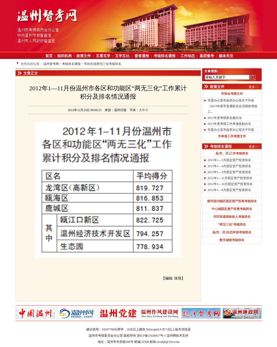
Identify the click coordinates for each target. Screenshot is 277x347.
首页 (49, 56)
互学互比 (122, 56)
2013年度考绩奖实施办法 (225, 118)
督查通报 (141, 56)
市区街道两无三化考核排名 (102, 64)
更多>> (254, 87)
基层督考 (207, 56)
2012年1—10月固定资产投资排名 (230, 184)
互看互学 (103, 56)
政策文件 (83, 56)
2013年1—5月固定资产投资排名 (229, 160)
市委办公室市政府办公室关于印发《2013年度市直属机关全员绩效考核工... (232, 106)
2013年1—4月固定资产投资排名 (229, 166)
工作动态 (187, 56)
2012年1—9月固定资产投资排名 (229, 190)
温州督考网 (51, 64)
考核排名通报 (164, 56)
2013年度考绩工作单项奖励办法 (229, 124)
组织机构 (64, 56)
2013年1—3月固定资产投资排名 (229, 172)
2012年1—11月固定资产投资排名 (230, 178)
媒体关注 (226, 56)
